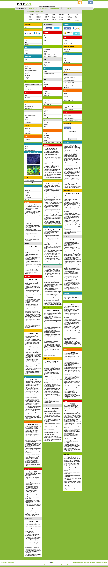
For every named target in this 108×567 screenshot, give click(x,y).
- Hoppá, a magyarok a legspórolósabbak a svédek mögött (52, 262)
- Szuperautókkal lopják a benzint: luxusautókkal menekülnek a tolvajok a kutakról (33, 235)
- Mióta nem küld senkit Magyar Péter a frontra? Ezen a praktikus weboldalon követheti (52, 428)
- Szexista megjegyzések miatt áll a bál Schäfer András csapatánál (52, 389)
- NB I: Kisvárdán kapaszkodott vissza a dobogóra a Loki (51, 377)
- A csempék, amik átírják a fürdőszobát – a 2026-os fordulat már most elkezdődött (33, 440)
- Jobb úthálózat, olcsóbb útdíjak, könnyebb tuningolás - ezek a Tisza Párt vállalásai (33, 212)
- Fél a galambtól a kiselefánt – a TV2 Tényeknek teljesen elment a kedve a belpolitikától (72, 172)
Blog (30, 17)
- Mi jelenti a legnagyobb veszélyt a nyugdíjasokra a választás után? (33, 372)
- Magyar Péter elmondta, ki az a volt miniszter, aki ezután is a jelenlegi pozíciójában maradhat (33, 348)
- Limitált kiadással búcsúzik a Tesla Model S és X (32, 219)
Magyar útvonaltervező (69, 118)
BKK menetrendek (29, 106)
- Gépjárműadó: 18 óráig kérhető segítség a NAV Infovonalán (33, 351)
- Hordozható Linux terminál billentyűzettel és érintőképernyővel (32, 531)
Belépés (69, 8)
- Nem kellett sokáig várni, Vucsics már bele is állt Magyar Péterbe (72, 187)
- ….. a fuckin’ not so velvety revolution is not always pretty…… (32, 251)
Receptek (61, 19)
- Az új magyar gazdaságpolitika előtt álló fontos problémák (33, 269)
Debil (65, 58)
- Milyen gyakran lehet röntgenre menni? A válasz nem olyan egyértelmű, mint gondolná (33, 457)
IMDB (65, 71)
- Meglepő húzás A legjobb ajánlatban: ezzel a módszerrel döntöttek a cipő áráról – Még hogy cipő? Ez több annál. (52, 198)
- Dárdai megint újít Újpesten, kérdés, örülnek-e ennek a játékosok (32, 479)
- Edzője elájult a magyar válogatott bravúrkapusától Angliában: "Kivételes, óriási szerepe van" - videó (32, 513)
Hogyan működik (33, 8)
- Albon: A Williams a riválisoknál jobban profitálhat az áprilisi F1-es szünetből (33, 239)
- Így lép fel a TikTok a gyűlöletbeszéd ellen (49, 277)
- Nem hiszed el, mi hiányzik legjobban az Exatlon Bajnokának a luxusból (52, 186)
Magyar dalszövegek (68, 100)
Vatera (26, 50)
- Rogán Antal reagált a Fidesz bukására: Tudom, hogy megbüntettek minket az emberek (72, 258)
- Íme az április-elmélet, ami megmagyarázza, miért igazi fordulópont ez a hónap (51, 341)
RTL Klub (46, 110)
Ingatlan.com (27, 128)
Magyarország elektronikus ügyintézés (33, 84)
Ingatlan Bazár (28, 130)
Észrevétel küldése (54, 8)
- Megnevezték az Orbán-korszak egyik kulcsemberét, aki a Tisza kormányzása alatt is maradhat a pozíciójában (33, 356)
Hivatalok (46, 14)
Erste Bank (27, 190)
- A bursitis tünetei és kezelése (32, 454)
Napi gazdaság (47, 49)
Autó (30, 16)
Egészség (31, 21)
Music (65, 93)
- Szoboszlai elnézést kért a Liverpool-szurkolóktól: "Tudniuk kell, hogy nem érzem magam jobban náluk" (33, 496)
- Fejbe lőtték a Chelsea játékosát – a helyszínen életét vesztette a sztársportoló (33, 505)
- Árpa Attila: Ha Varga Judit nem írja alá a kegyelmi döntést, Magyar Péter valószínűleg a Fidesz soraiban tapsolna (72, 155)
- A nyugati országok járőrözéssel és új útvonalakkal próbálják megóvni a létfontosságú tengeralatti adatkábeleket (33, 539)
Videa (26, 42)
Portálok (61, 17)
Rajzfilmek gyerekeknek (69, 77)
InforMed (46, 124)
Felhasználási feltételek (77, 562)
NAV (26, 86)
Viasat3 (45, 113)
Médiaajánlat (104, 562)
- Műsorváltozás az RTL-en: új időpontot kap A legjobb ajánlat (51, 299)
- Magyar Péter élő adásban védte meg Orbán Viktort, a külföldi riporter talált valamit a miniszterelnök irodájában (72, 390)
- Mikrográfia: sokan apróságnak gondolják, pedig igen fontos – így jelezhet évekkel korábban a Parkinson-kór (33, 445)
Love (26, 59)
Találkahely (27, 61)
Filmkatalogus (67, 69)
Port (65, 68)
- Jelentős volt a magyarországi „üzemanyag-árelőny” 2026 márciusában (32, 336)
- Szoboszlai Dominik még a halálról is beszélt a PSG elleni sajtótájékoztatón (32, 501)
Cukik (65, 60)
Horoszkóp (46, 16)
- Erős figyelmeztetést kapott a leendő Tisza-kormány (51, 236)
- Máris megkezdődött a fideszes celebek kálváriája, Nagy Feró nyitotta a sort (72, 382)
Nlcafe (26, 117)
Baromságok (67, 62)
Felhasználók (4, 562)
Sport (68, 14)
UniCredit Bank (28, 197)
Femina (26, 119)
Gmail (70, 125)
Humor (45, 17)
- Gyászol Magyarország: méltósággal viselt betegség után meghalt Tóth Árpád (72, 449)
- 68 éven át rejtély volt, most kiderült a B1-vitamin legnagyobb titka (52, 416)
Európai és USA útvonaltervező (71, 120)
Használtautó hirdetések (49, 73)
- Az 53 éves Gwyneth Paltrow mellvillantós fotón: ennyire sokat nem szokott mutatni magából (33, 321)
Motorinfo (46, 75)
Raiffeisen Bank (28, 195)
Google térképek (67, 115)
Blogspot (46, 84)
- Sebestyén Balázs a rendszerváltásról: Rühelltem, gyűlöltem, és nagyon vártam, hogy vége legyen (71, 273)
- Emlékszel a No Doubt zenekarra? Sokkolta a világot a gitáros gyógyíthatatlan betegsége (32, 325)
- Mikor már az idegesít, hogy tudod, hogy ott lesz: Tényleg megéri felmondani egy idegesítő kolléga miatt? (33, 417)
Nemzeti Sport (47, 62)
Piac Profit (46, 53)
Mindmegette (47, 137)
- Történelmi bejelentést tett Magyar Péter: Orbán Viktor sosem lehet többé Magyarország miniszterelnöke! (72, 278)
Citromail (74, 125)
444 (44, 38)
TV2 (45, 111)
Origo (45, 37)
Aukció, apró (31, 14)
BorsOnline (27, 97)
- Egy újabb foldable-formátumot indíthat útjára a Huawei (33, 555)
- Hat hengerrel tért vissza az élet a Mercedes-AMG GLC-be (33, 216)
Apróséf (45, 140)
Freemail (66, 125)
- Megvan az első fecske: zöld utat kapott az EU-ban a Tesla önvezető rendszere (72, 482)
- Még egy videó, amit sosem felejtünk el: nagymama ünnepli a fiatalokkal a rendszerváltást (72, 159)
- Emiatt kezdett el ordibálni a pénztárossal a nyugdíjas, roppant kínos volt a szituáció (32, 461)
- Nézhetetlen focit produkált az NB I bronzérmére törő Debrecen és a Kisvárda (53, 381)
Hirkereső (66, 40)
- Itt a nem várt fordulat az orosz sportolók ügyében (33, 509)
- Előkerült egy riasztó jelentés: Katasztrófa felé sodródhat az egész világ (71, 217)
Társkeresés (69, 17)
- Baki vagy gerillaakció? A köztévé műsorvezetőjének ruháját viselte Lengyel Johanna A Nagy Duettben (33, 306)
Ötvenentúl (27, 139)
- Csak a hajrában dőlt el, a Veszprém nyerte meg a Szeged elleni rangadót (32, 483)
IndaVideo (27, 44)
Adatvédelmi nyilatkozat (89, 562)
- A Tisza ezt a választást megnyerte (53, 177)
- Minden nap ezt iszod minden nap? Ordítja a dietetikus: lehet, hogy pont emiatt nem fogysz (72, 221)
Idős (45, 21)
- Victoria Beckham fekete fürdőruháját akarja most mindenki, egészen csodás (31, 431)
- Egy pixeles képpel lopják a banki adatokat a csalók (32, 535)
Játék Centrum (28, 66)
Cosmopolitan (28, 122)
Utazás (76, 14)
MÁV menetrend (28, 104)
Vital (45, 126)
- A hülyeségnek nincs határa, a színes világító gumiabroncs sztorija (72, 469)
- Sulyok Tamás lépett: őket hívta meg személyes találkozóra (52, 254)
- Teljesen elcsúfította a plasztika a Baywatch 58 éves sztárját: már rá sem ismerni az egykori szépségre (33, 282)
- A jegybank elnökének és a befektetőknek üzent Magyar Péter (32, 343)
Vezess (45, 76)
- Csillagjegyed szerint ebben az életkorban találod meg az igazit (33, 385)
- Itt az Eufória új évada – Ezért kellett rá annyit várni (32, 465)
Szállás (65, 107)
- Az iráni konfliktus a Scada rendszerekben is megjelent (32, 546)
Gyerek (38, 19)
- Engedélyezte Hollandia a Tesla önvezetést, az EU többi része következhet (52, 420)
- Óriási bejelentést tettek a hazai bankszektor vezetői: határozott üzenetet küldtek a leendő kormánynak (72, 372)
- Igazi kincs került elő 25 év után (33, 206)
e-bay (26, 51)
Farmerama (27, 75)
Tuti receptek (47, 135)
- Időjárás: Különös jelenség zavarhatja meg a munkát (32, 404)
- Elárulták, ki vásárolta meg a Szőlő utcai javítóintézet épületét (33, 340)
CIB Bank (27, 192)
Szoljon (45, 44)
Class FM (46, 102)
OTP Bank (27, 189)
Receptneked (47, 138)
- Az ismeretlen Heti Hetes (31, 248)
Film (37, 14)
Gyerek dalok (67, 84)
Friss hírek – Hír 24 (68, 43)
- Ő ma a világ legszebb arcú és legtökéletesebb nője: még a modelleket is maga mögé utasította (32, 301)
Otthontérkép (27, 133)
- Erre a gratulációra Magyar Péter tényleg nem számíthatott (72, 368)
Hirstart (65, 42)
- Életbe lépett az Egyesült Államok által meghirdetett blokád (72, 214)
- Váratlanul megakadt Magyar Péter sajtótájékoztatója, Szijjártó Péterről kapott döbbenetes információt (72, 284)
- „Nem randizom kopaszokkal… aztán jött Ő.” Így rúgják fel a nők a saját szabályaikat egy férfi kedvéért (53, 303)
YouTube (27, 41)
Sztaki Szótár (47, 93)
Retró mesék (67, 78)
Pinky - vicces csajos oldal (30, 115)
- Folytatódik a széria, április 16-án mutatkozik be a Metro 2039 (33, 543)
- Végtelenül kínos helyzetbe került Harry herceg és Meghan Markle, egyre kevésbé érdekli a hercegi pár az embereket (53, 322)
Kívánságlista (11, 562)
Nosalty (45, 133)
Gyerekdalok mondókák (69, 82)
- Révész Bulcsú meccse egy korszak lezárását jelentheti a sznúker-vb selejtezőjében (32, 487)
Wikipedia (46, 91)
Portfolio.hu (46, 51)
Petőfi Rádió (46, 101)
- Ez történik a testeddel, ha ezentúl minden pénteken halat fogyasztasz (52, 292)
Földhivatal (27, 88)
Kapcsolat (98, 562)
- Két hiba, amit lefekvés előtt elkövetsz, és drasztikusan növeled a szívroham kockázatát (33, 436)
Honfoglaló (27, 77)
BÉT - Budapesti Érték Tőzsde (50, 56)
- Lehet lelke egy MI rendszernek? (33, 526)
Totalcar (45, 71)
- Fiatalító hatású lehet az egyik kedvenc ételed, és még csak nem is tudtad (53, 351)
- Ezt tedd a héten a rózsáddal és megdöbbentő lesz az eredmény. (33, 382)
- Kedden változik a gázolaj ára (51, 256)
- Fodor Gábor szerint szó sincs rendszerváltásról (51, 239)
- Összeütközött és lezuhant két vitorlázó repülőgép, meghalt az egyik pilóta (32, 226)
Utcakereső (66, 116)
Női (60, 16)
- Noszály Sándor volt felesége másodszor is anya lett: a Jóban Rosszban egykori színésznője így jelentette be (33, 316)
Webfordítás (46, 95)
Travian (26, 73)
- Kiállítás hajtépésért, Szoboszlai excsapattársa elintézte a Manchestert (33, 474)
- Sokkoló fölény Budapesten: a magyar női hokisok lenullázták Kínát (51, 373)
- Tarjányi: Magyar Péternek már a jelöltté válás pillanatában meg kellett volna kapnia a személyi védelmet (72, 263)
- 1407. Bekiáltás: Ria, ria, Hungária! (53, 172)
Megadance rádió (47, 104)
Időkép (26, 148)
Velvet (26, 120)
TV (67, 21)
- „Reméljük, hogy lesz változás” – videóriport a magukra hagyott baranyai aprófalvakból (33, 266)
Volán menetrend (28, 108)
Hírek (37, 21)
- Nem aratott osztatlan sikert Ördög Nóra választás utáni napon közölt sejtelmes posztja (32, 311)
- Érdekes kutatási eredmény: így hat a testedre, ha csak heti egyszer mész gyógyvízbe (33, 427)
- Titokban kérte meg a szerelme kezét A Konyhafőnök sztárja (52, 194)
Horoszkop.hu (67, 49)
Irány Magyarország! (68, 106)
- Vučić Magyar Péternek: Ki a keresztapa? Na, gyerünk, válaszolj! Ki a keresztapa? (71, 358)
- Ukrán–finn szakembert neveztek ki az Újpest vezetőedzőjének (31, 491)
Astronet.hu (66, 51)
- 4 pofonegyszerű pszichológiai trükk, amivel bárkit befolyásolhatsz (33, 296)
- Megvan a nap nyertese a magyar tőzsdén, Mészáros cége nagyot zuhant (52, 247)
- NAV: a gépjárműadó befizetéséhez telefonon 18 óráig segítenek (33, 230)
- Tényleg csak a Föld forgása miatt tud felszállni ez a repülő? (72, 461)
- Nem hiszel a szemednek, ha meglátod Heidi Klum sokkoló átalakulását (32, 292)
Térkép (68, 19)
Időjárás (46, 19)
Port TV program (47, 117)
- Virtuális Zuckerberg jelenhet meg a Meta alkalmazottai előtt (32, 523)
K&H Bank (27, 194)
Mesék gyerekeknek (68, 85)
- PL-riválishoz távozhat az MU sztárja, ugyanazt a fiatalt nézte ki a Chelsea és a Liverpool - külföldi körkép (52, 396)
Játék (53, 16)
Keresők (53, 17)
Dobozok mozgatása (43, 8)
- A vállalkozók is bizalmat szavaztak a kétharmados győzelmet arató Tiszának (31, 360)
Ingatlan (53, 14)
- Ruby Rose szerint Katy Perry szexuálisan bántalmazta (32, 396)
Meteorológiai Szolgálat (30, 150)
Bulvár (30, 19)
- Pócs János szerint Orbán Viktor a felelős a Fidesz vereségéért (72, 386)
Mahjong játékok (28, 72)
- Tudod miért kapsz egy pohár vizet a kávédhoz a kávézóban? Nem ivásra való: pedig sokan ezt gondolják (72, 209)
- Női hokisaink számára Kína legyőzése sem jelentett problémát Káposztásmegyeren (52, 385)
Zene (75, 17)
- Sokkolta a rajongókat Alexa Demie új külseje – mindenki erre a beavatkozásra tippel (33, 393)
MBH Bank (27, 199)
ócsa (26, 27)
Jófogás (26, 53)
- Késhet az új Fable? (30, 528)
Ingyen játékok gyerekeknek (31, 70)
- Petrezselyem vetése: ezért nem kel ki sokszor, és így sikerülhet (33, 407)
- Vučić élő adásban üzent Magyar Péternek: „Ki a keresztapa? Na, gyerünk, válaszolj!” (72, 168)
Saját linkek (76, 20)
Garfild (65, 57)
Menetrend (61, 14)
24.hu (45, 42)
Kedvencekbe (90, 4)
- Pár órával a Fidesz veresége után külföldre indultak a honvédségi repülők (32, 258)
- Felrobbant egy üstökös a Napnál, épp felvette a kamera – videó (52, 432)
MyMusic (66, 95)
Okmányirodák (28, 89)
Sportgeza (46, 64)
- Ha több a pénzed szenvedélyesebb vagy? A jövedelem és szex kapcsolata (32, 388)
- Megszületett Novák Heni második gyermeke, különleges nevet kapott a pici (52, 218)
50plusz (26, 141)
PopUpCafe (27, 114)
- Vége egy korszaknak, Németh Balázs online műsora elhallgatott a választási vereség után (72, 164)
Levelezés (54, 21)
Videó (75, 16)
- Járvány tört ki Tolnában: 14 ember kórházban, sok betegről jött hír (32, 287)
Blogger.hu (46, 86)
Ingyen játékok (28, 68)
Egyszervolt (66, 87)
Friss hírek (38, 16)
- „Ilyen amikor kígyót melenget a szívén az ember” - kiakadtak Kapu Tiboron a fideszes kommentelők (72, 254)
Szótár (68, 16)
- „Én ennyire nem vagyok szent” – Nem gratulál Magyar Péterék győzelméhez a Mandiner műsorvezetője (72, 378)
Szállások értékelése (68, 109)
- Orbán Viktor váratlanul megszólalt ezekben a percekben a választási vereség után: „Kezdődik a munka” (72, 396)
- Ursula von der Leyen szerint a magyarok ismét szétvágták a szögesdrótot (33, 365)
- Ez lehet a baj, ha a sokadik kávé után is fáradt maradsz (52, 354)
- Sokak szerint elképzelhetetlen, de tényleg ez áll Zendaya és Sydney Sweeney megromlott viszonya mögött (33, 411)
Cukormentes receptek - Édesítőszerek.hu (53, 142)
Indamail (79, 125)
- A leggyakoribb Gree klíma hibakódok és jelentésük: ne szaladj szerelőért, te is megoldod (33, 400)
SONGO (66, 96)
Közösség (54, 19)
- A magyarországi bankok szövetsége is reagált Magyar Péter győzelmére (52, 243)
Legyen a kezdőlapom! (77, 4)
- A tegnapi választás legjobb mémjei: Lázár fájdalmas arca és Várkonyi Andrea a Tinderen (72, 288)
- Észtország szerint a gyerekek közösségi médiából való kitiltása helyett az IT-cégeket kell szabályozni (33, 551)
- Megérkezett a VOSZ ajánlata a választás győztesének (33, 369)
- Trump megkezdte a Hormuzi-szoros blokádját (71, 176)
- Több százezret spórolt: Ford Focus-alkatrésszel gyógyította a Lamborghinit (72, 464)
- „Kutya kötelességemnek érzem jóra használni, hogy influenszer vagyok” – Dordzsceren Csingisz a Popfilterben (33, 450)
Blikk (26, 95)
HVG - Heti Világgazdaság (49, 54)
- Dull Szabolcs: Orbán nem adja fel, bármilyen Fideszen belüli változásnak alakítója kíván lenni (72, 180)
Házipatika (46, 122)
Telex (45, 40)
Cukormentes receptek (49, 128)
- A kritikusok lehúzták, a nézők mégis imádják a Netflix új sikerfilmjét (72, 199)
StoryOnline (27, 99)
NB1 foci (46, 65)
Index (45, 35)
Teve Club (27, 78)
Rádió (60, 21)
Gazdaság (38, 17)
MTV (45, 115)
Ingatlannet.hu (28, 131)
